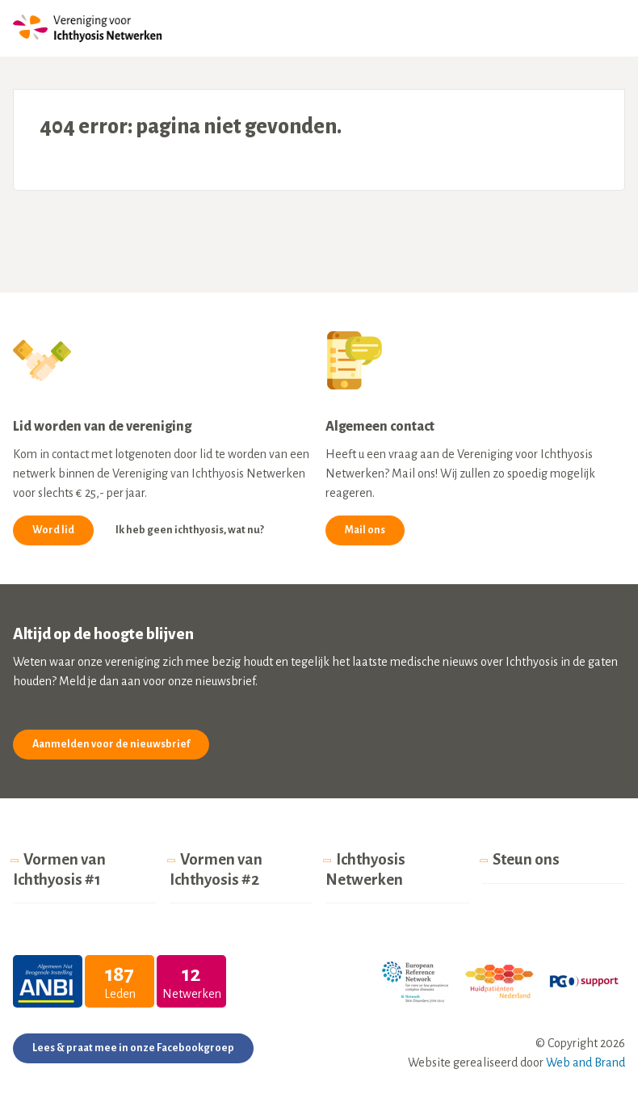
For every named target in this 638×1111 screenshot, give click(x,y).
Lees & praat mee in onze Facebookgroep (133, 1048)
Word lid (53, 530)
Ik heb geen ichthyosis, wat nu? (189, 530)
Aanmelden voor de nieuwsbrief (111, 744)
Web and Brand (585, 1062)
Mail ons (365, 530)
